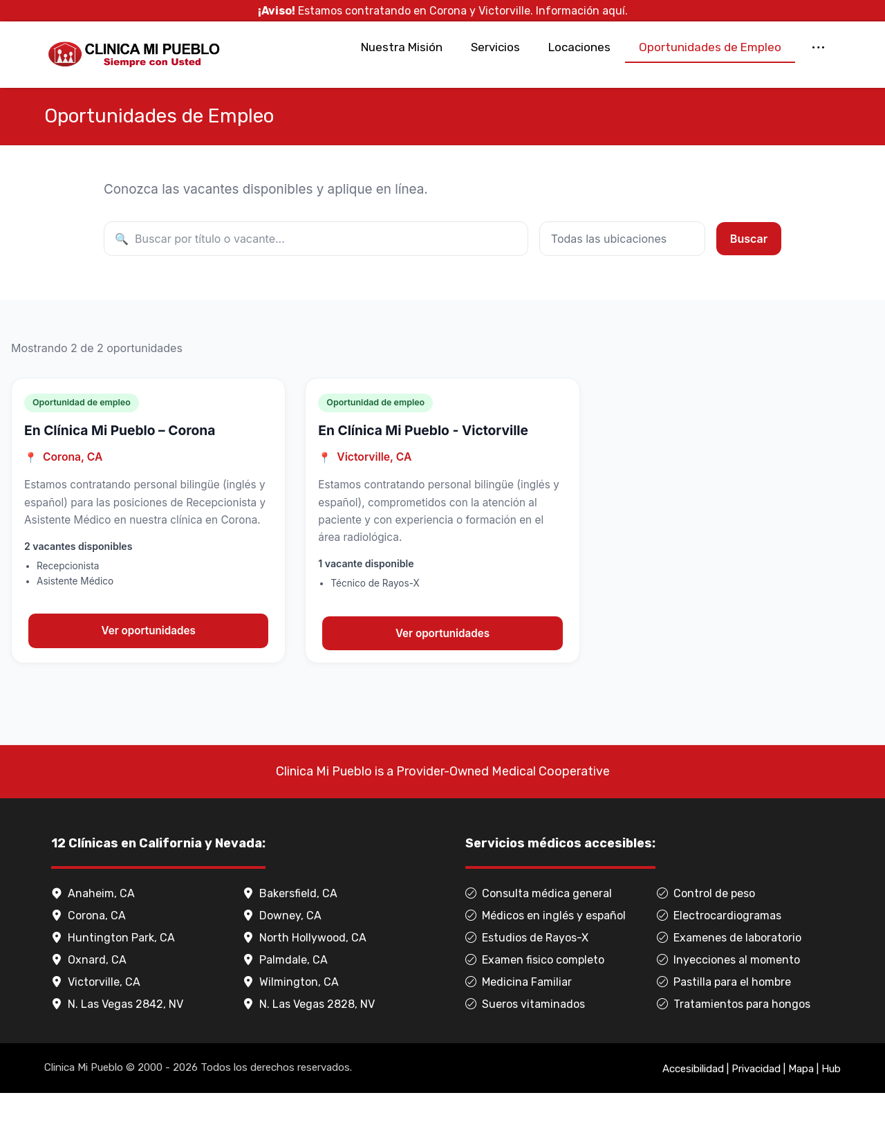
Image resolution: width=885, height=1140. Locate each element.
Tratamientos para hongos (733, 1051)
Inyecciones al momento (728, 1006)
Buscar (748, 281)
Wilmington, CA (291, 1029)
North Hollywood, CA (304, 984)
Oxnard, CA (89, 1006)
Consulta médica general (538, 940)
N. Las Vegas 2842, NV (117, 1051)
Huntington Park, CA (113, 984)
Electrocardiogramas (719, 962)
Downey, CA (282, 962)
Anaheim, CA (93, 940)
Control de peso (706, 940)
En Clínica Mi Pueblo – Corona (119, 475)
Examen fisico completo (534, 1006)
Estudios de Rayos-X (526, 984)
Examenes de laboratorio (729, 984)
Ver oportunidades (149, 676)
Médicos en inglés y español (545, 962)
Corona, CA (88, 962)
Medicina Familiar (518, 1029)
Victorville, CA (95, 1029)
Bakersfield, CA (290, 940)
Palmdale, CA (285, 1006)
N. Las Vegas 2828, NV (309, 1051)
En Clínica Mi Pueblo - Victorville (423, 475)
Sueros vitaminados (525, 1051)
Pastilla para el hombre (724, 1029)
